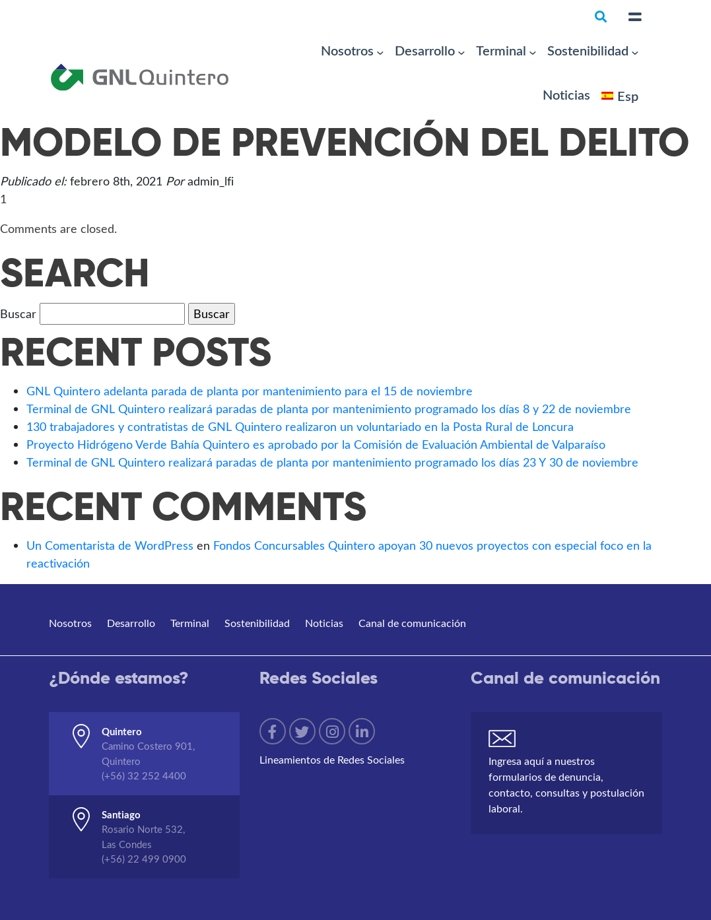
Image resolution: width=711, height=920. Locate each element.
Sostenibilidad (587, 50)
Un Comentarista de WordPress (109, 545)
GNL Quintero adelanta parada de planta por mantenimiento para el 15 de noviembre (249, 390)
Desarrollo (425, 50)
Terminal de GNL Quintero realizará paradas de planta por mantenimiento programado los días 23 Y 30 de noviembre (332, 462)
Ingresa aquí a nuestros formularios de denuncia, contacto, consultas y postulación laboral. (566, 784)
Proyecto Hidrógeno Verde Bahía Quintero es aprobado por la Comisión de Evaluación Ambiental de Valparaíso (315, 444)
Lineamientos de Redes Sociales (332, 759)
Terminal (501, 50)
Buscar (18, 313)
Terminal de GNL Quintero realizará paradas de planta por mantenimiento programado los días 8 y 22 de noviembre (328, 408)
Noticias (566, 94)
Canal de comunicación (412, 622)
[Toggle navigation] (635, 17)
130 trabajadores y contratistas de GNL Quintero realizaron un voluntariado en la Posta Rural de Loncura (300, 426)
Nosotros (347, 50)
